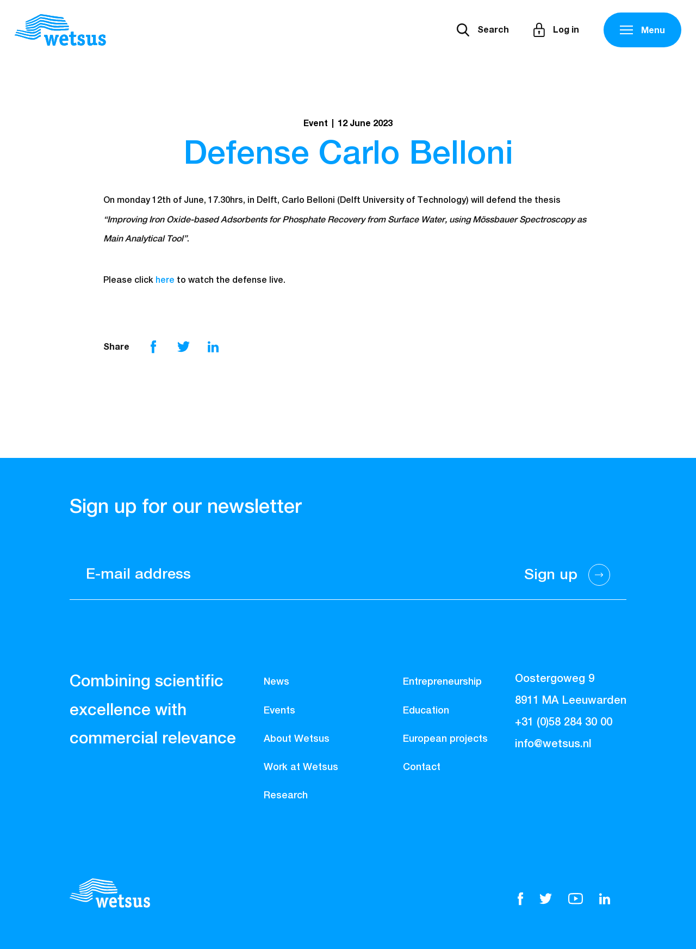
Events (279, 711)
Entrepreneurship (442, 682)
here (165, 280)
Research (286, 796)
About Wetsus (297, 739)
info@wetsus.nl (553, 744)
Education (426, 711)
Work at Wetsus (301, 767)
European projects (445, 739)
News (276, 682)
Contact (421, 767)
